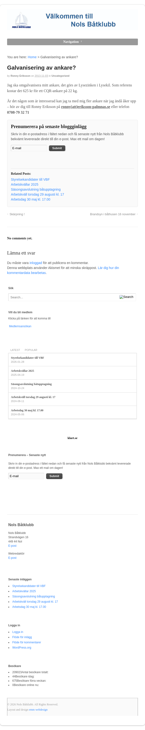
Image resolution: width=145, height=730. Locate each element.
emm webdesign (38, 709)
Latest (15, 350)
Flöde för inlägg (22, 637)
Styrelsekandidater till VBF (27, 357)
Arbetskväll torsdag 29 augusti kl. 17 (33, 397)
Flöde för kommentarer (26, 642)
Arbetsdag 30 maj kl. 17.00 (27, 410)
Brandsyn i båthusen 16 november (113, 214)
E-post (12, 545)
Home (32, 57)
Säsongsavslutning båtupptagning (31, 384)
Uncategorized (61, 75)
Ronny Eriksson (21, 75)
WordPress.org (21, 647)
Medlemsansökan (19, 326)
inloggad (36, 263)
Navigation (71, 42)
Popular (31, 350)
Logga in (17, 632)
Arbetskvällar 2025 (22, 370)
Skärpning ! (17, 214)
